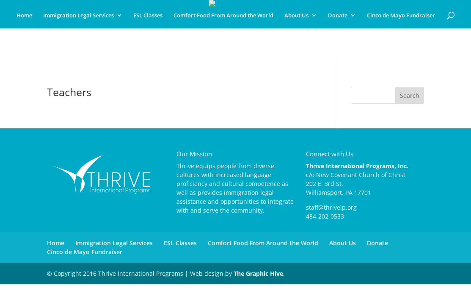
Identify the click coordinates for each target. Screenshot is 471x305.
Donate (337, 15)
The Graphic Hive (258, 273)
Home (24, 15)
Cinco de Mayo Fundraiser (401, 15)
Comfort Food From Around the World (223, 15)
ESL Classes (148, 15)
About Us (296, 15)
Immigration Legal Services (78, 15)
